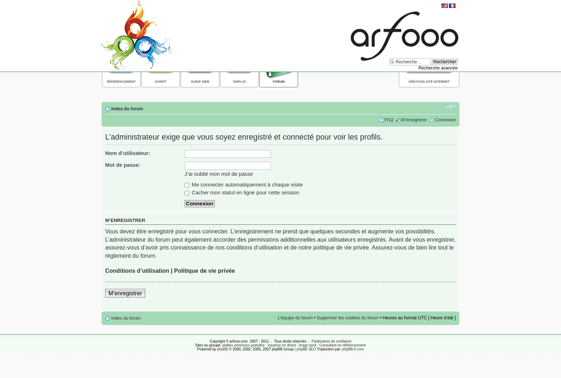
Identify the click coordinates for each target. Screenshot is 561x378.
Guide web (200, 81)
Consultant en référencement (342, 345)
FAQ (389, 119)
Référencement (121, 81)
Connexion (445, 119)
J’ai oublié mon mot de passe (219, 174)
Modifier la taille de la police (450, 107)
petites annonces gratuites (244, 345)
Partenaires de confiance (332, 341)
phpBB (222, 349)
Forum (279, 81)
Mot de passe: (122, 165)
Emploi (239, 81)
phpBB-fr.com (353, 349)
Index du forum (127, 108)
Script (161, 81)
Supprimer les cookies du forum (348, 317)
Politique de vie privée (204, 270)
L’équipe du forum (295, 317)
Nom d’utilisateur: (127, 153)
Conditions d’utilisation (137, 270)
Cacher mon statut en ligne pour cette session (242, 192)
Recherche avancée (438, 68)
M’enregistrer (414, 119)
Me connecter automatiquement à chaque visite (244, 185)
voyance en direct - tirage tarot (292, 345)
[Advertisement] (232, 93)
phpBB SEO (306, 349)
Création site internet (429, 81)
